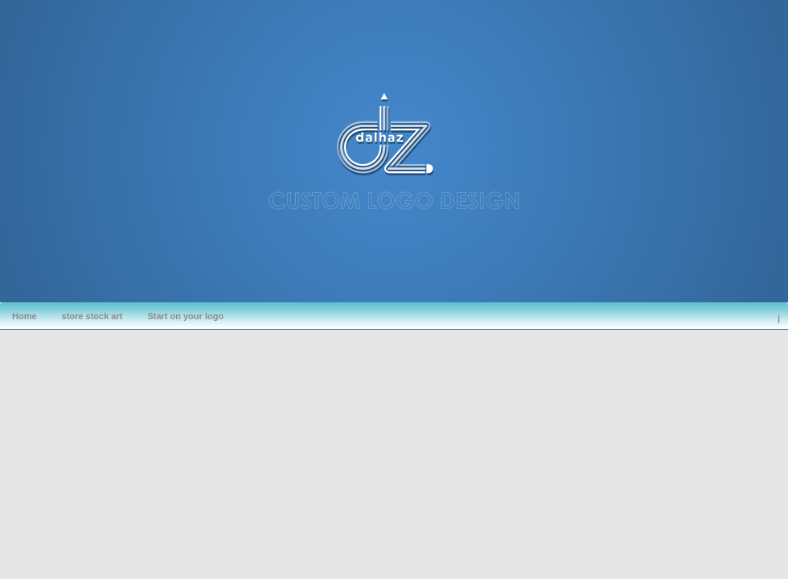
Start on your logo (185, 316)
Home (24, 316)
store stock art (92, 316)
